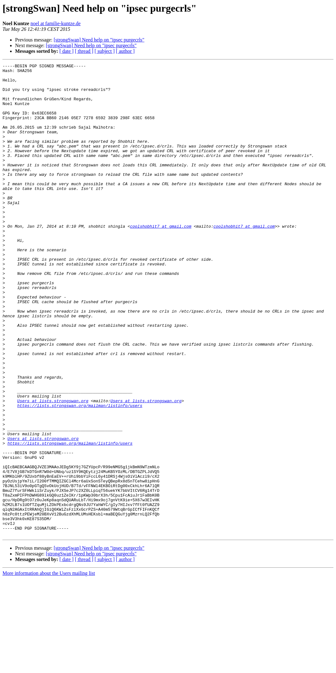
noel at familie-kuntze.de (55, 23)
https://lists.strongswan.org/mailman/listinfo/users (79, 474)
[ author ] (125, 51)
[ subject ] (105, 51)
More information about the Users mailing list (49, 667)
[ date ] (66, 51)
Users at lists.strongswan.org (52, 468)
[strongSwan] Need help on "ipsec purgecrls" (99, 39)
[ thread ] (84, 51)
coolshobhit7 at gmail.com (160, 259)
